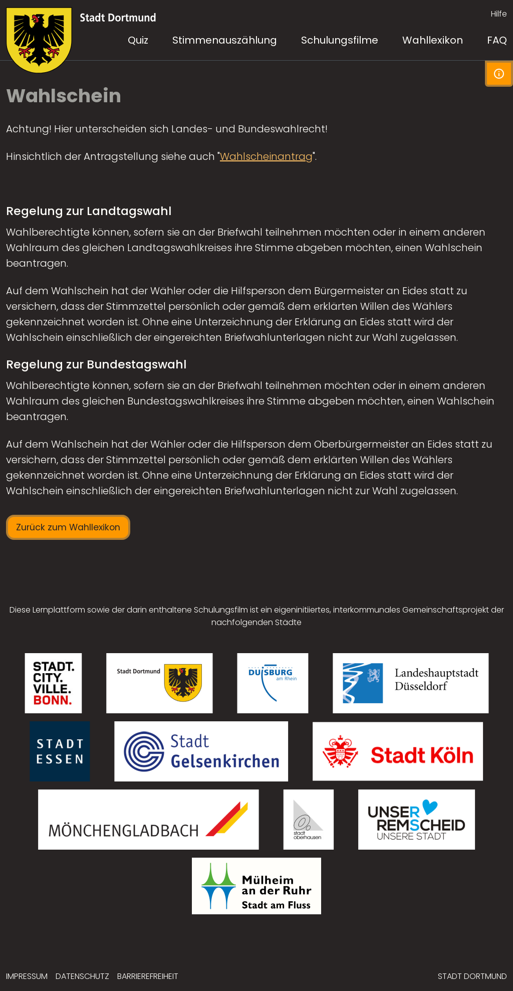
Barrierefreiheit (147, 976)
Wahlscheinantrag (266, 156)
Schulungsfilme (339, 40)
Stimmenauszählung (224, 40)
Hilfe (499, 14)
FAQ (497, 40)
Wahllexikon (432, 40)
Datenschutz (82, 976)
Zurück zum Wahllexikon (68, 527)
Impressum (27, 976)
